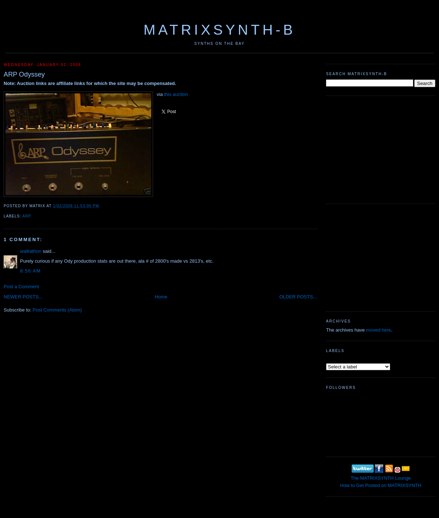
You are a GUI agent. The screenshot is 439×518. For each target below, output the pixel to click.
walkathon (31, 251)
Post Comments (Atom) (57, 310)
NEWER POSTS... (23, 296)
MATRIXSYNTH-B (219, 30)
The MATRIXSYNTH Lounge (380, 478)
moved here (378, 330)
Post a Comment (21, 286)
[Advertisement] (380, 148)
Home (160, 296)
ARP (26, 216)
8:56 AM (30, 271)
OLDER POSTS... (298, 296)
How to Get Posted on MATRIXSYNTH (381, 485)
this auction (176, 94)
